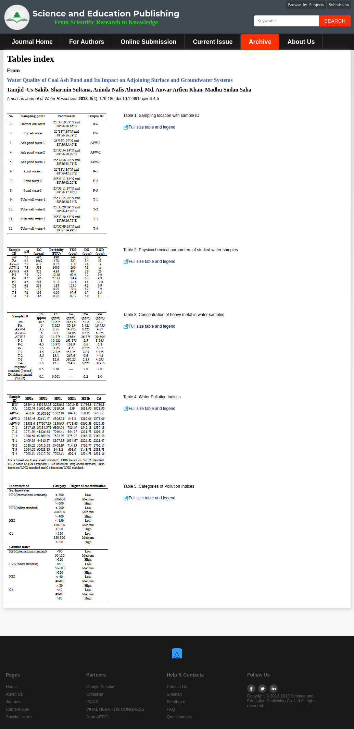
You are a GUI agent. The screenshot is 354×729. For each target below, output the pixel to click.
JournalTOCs (98, 717)
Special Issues (19, 717)
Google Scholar (100, 686)
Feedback (176, 702)
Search (335, 21)
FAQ (171, 709)
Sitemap (174, 694)
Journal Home (32, 41)
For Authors (86, 41)
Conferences (17, 709)
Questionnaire (179, 717)
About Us (301, 41)
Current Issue (212, 41)
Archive (260, 41)
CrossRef (94, 694)
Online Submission (148, 41)
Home (11, 686)
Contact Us (177, 686)
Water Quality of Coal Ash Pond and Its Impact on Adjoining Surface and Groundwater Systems (120, 80)
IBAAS (92, 702)
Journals (13, 702)
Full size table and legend (149, 127)
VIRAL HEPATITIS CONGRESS (115, 709)
